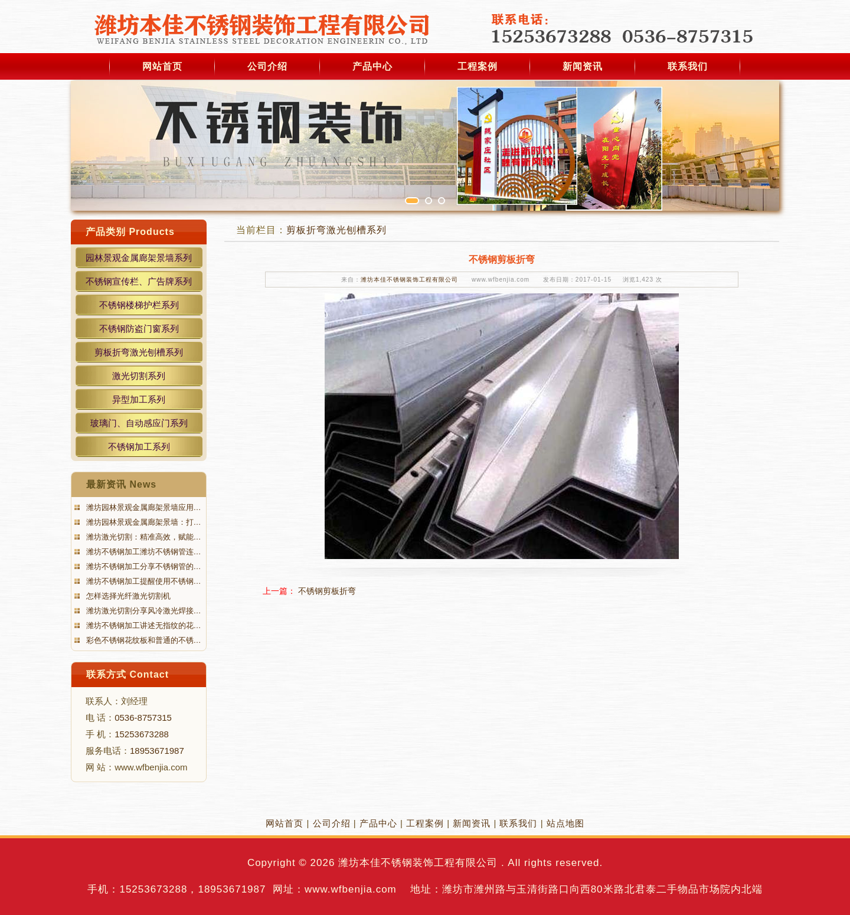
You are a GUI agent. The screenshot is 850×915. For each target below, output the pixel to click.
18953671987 (157, 751)
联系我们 (688, 66)
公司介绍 (267, 66)
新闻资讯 (583, 66)
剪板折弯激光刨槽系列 (138, 352)
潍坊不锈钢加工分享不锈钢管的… (142, 566)
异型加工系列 (138, 399)
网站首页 (162, 66)
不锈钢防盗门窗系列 (139, 328)
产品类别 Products (130, 232)
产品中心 (372, 66)
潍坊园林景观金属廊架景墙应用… (142, 507)
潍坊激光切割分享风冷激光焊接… (142, 610)
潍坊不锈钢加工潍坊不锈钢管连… (142, 551)
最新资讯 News (121, 484)
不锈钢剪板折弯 (327, 591)
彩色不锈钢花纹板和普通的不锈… (142, 640)
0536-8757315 (143, 718)
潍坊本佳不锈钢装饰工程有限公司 (409, 279)
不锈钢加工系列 (139, 447)
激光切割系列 (138, 376)
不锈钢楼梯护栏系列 (139, 305)
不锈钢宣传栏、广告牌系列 (139, 281)
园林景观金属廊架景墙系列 (139, 258)
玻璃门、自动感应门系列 (139, 423)
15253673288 (142, 734)
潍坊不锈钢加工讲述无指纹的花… (142, 625)
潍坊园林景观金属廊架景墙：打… (142, 522)
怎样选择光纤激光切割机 (127, 596)
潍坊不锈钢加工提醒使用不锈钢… (142, 581)
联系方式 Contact (127, 674)
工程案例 (477, 66)
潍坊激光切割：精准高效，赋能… (142, 536)
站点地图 (565, 823)
